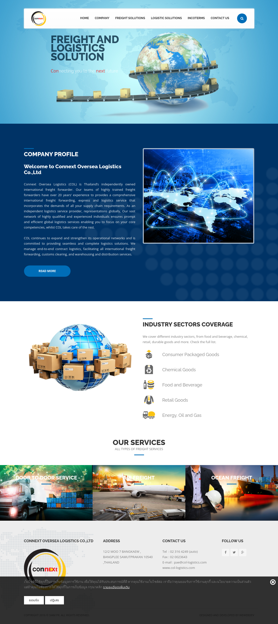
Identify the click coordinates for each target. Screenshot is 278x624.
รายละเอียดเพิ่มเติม (116, 587)
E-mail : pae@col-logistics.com (184, 562)
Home (84, 18)
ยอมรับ (34, 600)
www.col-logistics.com (178, 567)
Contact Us (220, 18)
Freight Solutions (130, 18)
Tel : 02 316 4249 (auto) (180, 551)
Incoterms (196, 18)
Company (102, 18)
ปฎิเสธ (54, 600)
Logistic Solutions (166, 18)
